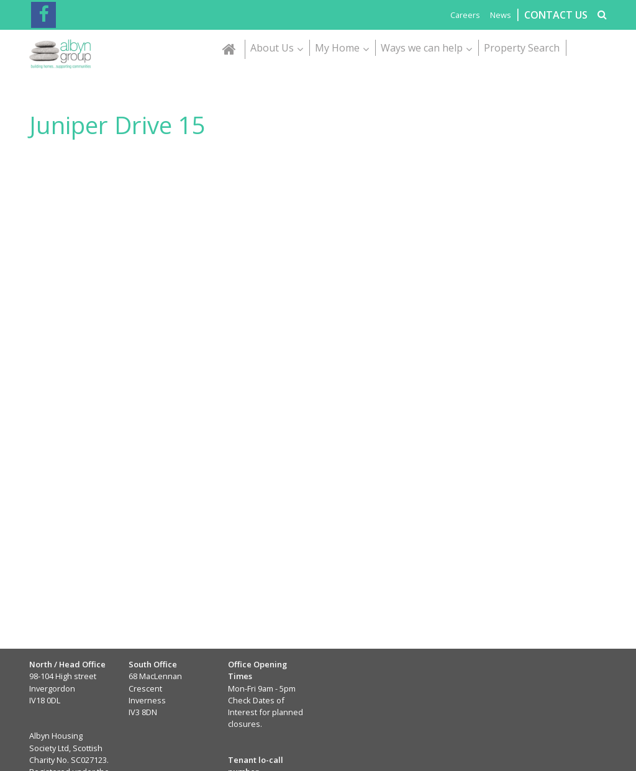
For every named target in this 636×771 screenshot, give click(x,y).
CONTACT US (556, 15)
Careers (465, 14)
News (500, 14)
